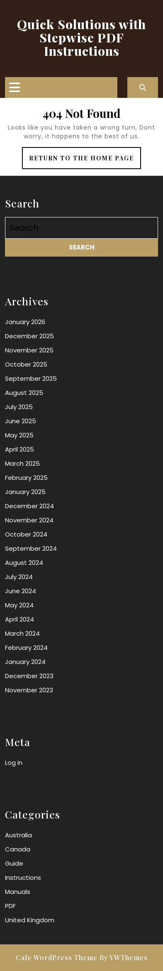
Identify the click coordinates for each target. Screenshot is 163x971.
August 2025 (24, 392)
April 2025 (19, 449)
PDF (10, 905)
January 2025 (25, 491)
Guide (14, 863)
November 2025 (29, 350)
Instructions (23, 877)
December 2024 (29, 506)
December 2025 (29, 336)
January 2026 (25, 321)
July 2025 (19, 406)
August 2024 (24, 562)
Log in (13, 762)
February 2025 (26, 477)
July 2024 (19, 576)
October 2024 (26, 534)
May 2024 (19, 605)
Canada (17, 849)
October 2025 (26, 364)
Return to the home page (85, 161)
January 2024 (25, 661)
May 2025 (19, 435)
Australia (18, 835)
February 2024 (26, 647)
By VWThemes (124, 957)
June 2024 (20, 591)
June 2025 (20, 421)
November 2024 (29, 520)
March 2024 (22, 633)
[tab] (14, 87)
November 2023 (29, 690)
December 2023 (29, 675)
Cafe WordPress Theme (56, 957)
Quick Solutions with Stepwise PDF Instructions (81, 37)
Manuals (17, 891)
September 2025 (31, 378)
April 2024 (19, 619)
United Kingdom (29, 920)
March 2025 (22, 463)
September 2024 (31, 548)
